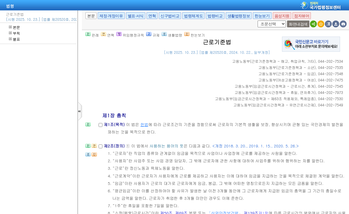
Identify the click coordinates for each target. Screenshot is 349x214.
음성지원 (282, 16)
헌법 (144, 124)
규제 (153, 34)
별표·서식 (136, 16)
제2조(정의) (115, 146)
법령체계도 (193, 16)
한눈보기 (262, 16)
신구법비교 (170, 16)
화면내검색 (298, 24)
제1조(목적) (115, 124)
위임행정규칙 (130, 34)
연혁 (152, 16)
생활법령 (172, 34)
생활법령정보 (239, 16)
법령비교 (215, 16)
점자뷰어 (301, 16)
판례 (92, 34)
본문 (14, 27)
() (274, 61)
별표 (14, 39)
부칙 (14, 33)
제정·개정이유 (111, 16)
